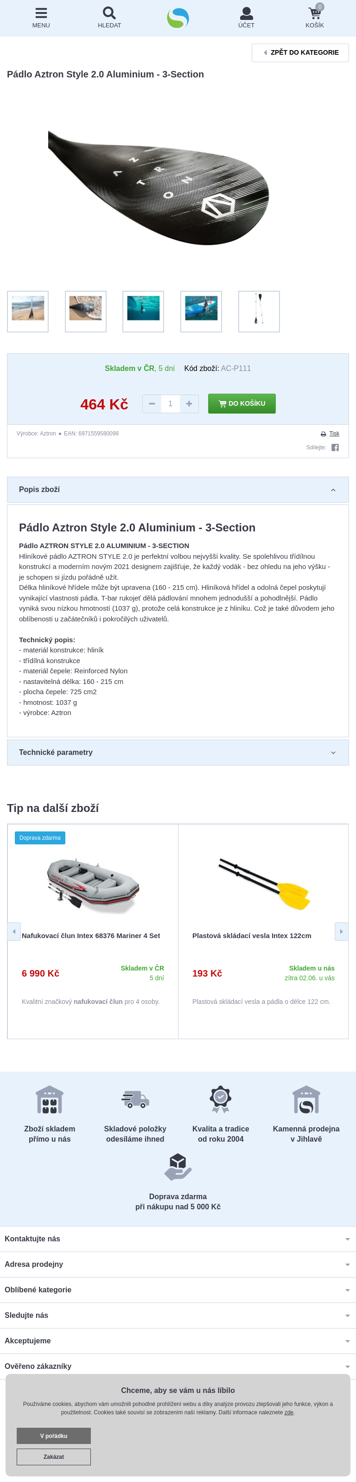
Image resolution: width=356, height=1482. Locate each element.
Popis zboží (178, 489)
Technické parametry (178, 752)
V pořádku (54, 1436)
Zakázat (54, 1457)
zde (289, 1412)
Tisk (329, 433)
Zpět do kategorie (300, 52)
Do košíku (242, 403)
